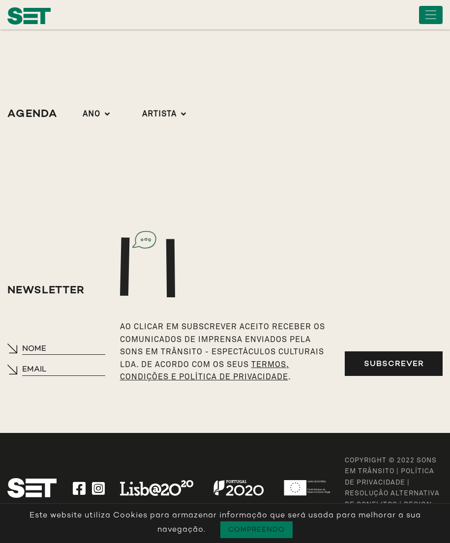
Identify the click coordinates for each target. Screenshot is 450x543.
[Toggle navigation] (431, 15)
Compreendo (256, 529)
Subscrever (394, 363)
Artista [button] (159, 114)
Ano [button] (91, 114)
